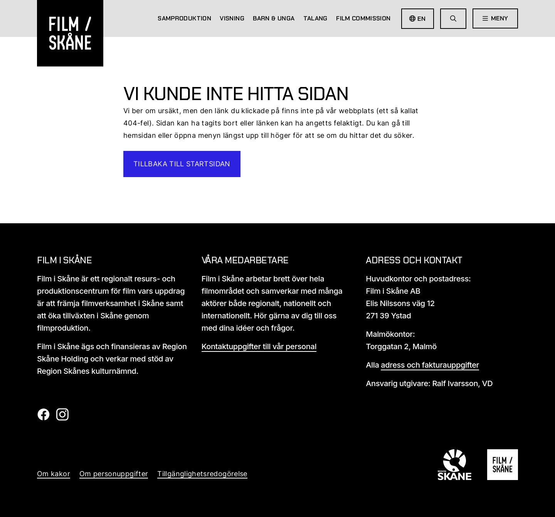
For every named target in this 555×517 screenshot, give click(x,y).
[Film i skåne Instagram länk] (62, 418)
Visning (232, 18)
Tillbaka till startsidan (181, 164)
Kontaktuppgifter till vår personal (259, 346)
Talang (315, 18)
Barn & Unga (273, 18)
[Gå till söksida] (453, 18)
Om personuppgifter (113, 474)
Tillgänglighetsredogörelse (202, 474)
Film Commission (363, 18)
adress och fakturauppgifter (430, 365)
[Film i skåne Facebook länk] (43, 418)
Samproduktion (184, 18)
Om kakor (53, 474)
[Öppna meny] (495, 18)
